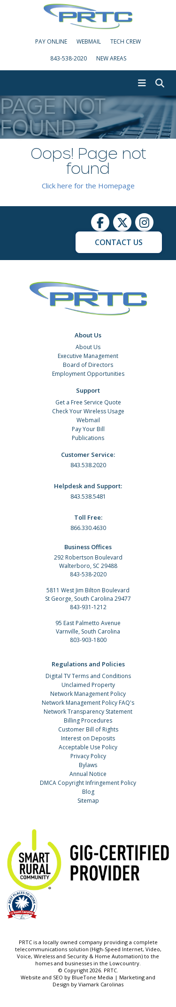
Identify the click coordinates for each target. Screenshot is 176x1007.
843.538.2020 (88, 465)
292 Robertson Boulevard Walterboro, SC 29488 (88, 561)
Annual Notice (88, 774)
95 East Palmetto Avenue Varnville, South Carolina (88, 627)
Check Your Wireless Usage (88, 411)
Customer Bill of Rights (88, 729)
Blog (88, 792)
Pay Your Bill (88, 429)
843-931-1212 (88, 607)
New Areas (111, 58)
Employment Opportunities (88, 374)
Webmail (88, 420)
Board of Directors (88, 365)
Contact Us (119, 242)
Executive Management (88, 356)
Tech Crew (125, 41)
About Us (88, 347)
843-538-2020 (68, 58)
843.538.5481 (88, 496)
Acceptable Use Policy (88, 747)
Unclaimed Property (88, 685)
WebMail (89, 41)
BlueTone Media (92, 977)
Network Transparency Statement (88, 712)
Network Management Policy (88, 694)
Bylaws (88, 765)
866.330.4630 (88, 528)
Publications (88, 438)
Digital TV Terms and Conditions (88, 676)
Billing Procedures (88, 720)
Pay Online (51, 41)
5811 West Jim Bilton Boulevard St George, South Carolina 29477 (88, 594)
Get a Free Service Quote (88, 402)
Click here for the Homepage (88, 185)
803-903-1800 (88, 640)
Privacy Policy (88, 756)
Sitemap (88, 801)
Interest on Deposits (88, 738)
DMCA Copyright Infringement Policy (88, 783)
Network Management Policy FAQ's (88, 703)
